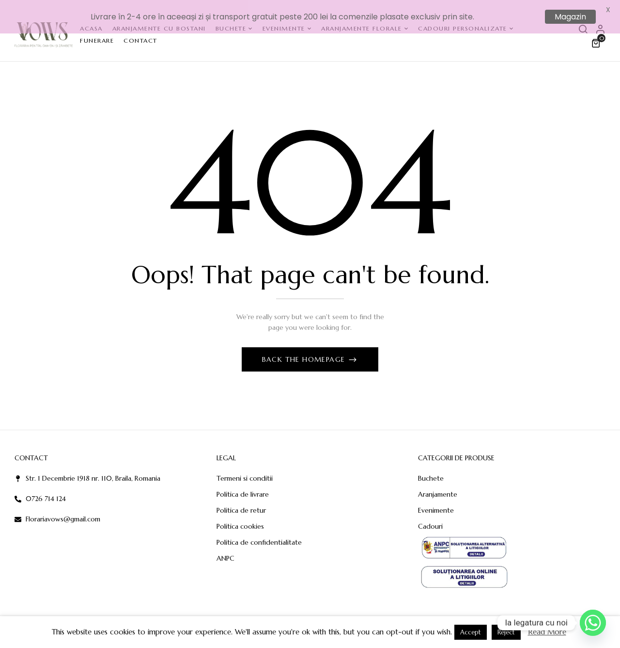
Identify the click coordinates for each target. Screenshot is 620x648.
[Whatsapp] (593, 623)
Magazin (570, 16)
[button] (597, 36)
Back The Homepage (305, 352)
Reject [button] (506, 632)
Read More (547, 631)
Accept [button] (470, 632)
